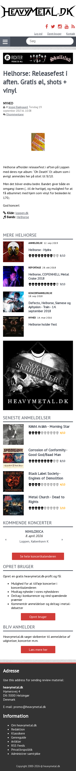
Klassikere (18, 733)
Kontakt (70, 33)
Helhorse (23, 217)
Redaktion (18, 729)
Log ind (38, 33)
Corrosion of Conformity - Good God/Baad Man (47, 452)
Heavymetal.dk (38, 11)
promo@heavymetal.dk (30, 707)
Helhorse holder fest (42, 324)
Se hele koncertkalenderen (38, 556)
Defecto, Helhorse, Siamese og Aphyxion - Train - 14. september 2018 (49, 307)
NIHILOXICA (34, 531)
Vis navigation (4, 39)
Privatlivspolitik (21, 749)
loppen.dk (21, 213)
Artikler (16, 741)
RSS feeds (18, 745)
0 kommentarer (15, 114)
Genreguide (18, 737)
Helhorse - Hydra (39, 250)
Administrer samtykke (25, 754)
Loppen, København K (34, 541)
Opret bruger (54, 33)
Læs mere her (38, 650)
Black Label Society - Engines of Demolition (45, 475)
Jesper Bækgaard (18, 107)
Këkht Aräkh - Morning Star (49, 426)
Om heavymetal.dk (24, 725)
